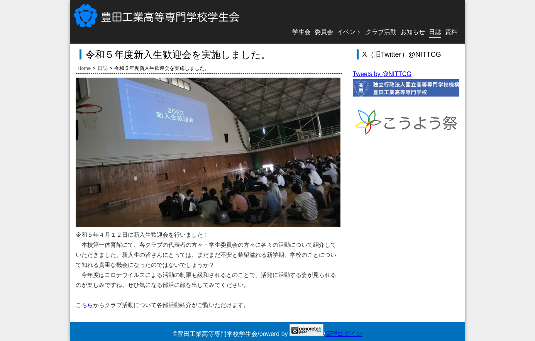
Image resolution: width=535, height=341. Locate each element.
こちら (84, 305)
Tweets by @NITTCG (382, 74)
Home (84, 68)
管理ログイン (343, 334)
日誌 (103, 68)
